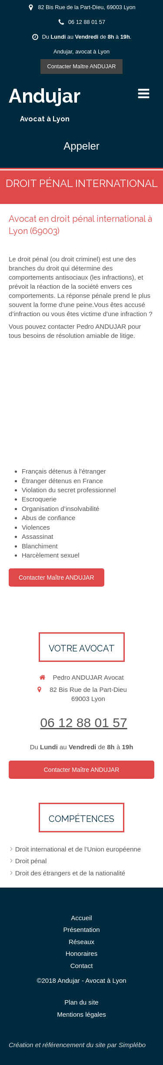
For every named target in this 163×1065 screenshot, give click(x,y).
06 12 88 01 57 (83, 722)
